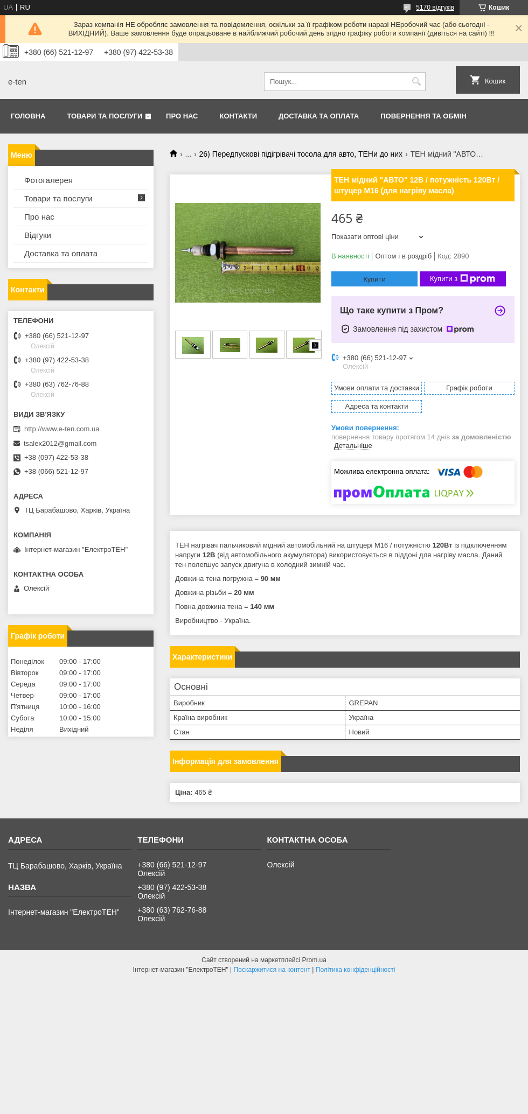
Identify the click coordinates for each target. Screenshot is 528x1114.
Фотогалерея (48, 180)
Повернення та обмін (423, 116)
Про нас (182, 116)
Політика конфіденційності (355, 969)
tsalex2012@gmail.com (60, 443)
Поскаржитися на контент (272, 969)
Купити (374, 279)
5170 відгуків (435, 7)
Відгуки (37, 235)
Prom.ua (314, 960)
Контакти (239, 116)
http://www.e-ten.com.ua (61, 429)
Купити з (462, 279)
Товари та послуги (104, 116)
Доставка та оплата (319, 116)
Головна (28, 116)
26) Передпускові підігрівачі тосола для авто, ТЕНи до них (301, 154)
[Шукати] (416, 81)
